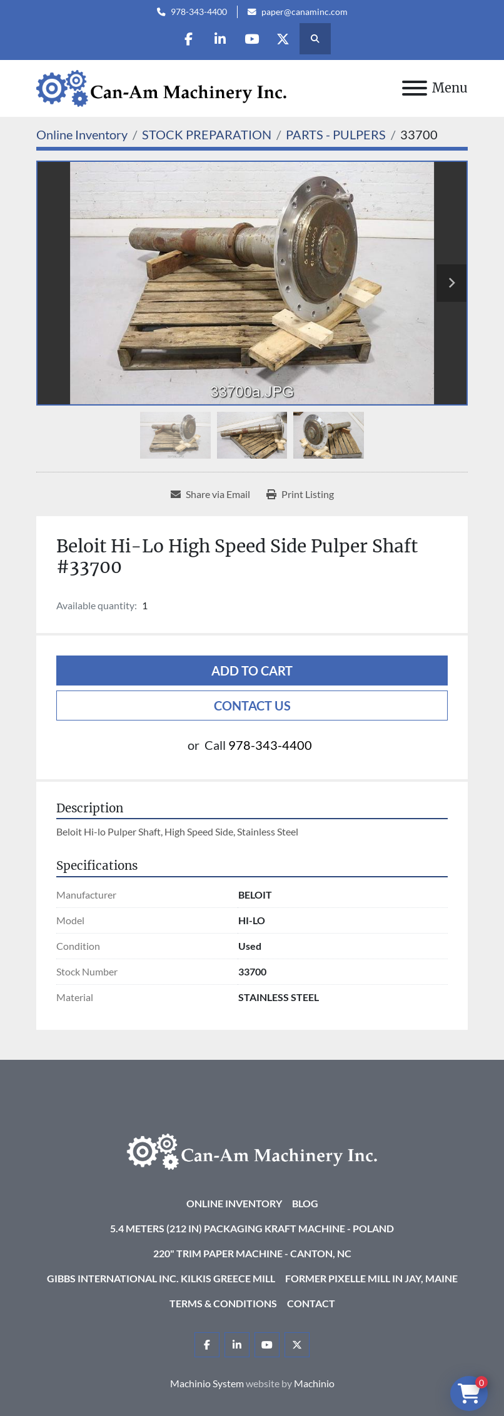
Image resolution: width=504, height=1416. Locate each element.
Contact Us (252, 705)
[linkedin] (220, 38)
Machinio (314, 1383)
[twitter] (284, 38)
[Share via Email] (210, 494)
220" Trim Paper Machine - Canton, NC (252, 1253)
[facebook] (188, 38)
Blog (305, 1203)
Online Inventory (234, 1203)
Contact (311, 1303)
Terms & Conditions (223, 1303)
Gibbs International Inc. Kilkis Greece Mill (161, 1278)
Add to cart (252, 670)
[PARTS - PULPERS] (336, 134)
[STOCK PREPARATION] (206, 134)
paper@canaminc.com (304, 12)
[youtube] (252, 38)
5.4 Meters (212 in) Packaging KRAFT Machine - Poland (252, 1228)
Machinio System (207, 1383)
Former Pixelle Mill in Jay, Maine (371, 1278)
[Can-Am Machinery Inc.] (252, 1150)
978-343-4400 (199, 12)
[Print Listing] (300, 494)
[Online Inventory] (82, 134)
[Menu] (414, 88)
